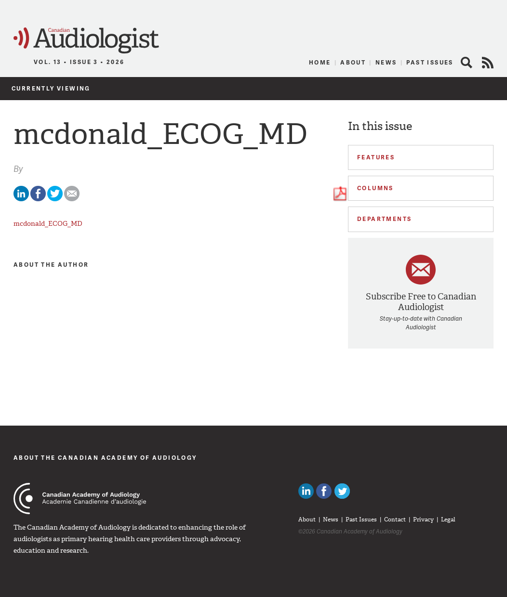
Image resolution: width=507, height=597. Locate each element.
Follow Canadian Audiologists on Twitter (342, 491)
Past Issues (429, 62)
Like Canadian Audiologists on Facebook (324, 491)
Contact (395, 519)
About (353, 62)
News (386, 62)
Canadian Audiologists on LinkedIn (306, 491)
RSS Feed (488, 62)
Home (320, 62)
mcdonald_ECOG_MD (47, 223)
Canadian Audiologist (86, 40)
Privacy (423, 519)
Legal (448, 519)
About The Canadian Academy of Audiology (105, 458)
